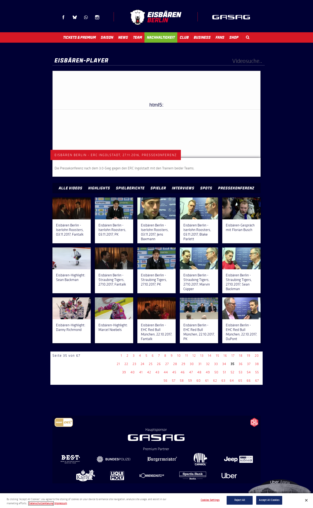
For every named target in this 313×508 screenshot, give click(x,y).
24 (142, 364)
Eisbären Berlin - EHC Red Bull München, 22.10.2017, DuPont (241, 332)
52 (232, 372)
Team (137, 37)
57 (173, 380)
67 (257, 380)
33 (216, 364)
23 (134, 364)
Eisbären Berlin (155, 17)
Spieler (158, 188)
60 (198, 380)
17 (233, 355)
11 (186, 355)
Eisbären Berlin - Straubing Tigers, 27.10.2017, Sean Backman (239, 282)
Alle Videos (70, 188)
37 (249, 364)
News (123, 37)
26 (159, 364)
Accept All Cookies (269, 500)
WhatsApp (86, 17)
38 (257, 364)
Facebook (63, 17)
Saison (107, 37)
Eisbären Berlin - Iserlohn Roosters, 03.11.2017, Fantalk (70, 230)
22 (126, 364)
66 (249, 380)
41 (141, 372)
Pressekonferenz (236, 188)
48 (199, 372)
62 (215, 380)
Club (184, 37)
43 (157, 372)
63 (223, 380)
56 (166, 380)
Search (248, 37)
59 (190, 380)
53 (240, 372)
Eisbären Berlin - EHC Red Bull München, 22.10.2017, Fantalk (156, 332)
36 (241, 364)
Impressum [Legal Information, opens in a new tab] (60, 503)
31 (200, 364)
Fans (220, 37)
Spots (206, 188)
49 (208, 372)
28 (175, 364)
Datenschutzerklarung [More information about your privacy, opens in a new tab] (41, 503)
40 (132, 372)
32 (208, 364)
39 (124, 372)
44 (166, 372)
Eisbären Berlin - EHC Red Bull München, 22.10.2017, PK (199, 332)
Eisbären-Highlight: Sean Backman (70, 277)
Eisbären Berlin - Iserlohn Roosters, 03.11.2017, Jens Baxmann (155, 232)
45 (174, 372)
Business (202, 37)
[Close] (306, 500)
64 (232, 380)
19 (248, 355)
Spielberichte (130, 188)
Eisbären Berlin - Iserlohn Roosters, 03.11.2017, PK (112, 230)
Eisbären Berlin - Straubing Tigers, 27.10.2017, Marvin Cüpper (196, 282)
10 (179, 355)
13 (202, 355)
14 (209, 355)
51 (224, 372)
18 (240, 355)
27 (167, 364)
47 (191, 372)
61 (207, 380)
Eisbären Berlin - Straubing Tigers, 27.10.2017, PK (154, 280)
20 (257, 355)
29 (183, 364)
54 (249, 372)
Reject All (239, 500)
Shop (233, 37)
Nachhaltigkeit (161, 37)
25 (151, 364)
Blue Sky (75, 17)
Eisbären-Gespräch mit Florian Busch (240, 227)
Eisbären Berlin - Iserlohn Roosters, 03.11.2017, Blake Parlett (197, 232)
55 (257, 372)
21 (118, 364)
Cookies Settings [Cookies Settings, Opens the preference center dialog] (210, 500)
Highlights (99, 188)
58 (182, 380)
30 (192, 364)
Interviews (183, 188)
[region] (156, 500)
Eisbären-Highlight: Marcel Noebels (113, 327)
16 (225, 355)
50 (216, 372)
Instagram (97, 17)
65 (240, 380)
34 (224, 364)
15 (217, 355)
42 (149, 372)
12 (194, 355)
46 (183, 372)
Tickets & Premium (79, 37)
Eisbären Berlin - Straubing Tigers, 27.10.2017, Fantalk (112, 280)
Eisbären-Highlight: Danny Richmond (70, 327)
